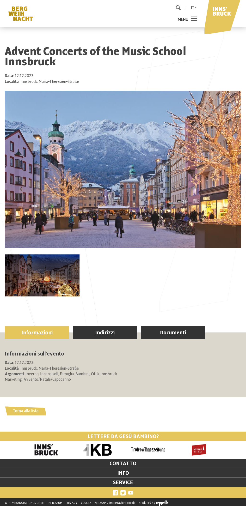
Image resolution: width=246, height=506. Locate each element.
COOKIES (86, 503)
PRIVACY (71, 503)
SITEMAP (100, 503)
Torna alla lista (25, 411)
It (192, 8)
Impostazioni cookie (122, 503)
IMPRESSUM (55, 503)
